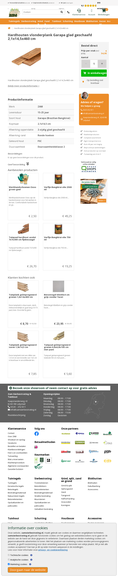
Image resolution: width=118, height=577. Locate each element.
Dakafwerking (94, 486)
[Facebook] (36, 433)
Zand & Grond (47, 24)
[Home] (14, 12)
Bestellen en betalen (17, 446)
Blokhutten (92, 21)
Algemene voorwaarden (18, 466)
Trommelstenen (41, 483)
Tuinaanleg (13, 456)
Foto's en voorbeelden (17, 452)
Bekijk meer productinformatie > (23, 85)
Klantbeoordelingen (16, 449)
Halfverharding (67, 498)
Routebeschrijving (16, 415)
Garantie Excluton (15, 469)
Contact (11, 433)
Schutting (68, 21)
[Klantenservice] (78, 12)
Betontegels (13, 489)
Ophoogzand (67, 489)
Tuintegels (14, 21)
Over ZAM (12, 436)
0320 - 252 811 (18, 406)
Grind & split (66, 485)
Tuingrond (65, 495)
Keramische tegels (16, 486)
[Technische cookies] (9, 555)
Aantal (84, 57)
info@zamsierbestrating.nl (93, 113)
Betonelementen (15, 499)
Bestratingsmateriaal (17, 492)
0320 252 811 (88, 110)
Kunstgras (65, 505)
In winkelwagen (95, 73)
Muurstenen (39, 499)
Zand (63, 492)
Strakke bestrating (42, 496)
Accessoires (93, 489)
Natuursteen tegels (16, 496)
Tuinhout (56, 21)
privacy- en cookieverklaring (53, 550)
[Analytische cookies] (9, 559)
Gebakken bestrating (43, 509)
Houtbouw (79, 21)
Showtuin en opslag (16, 439)
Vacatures (12, 443)
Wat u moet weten (15, 459)
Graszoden (66, 502)
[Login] (91, 12)
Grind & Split (40, 24)
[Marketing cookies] (9, 564)
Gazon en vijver (102, 24)
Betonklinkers (40, 486)
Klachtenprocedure (16, 462)
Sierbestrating (28, 21)
